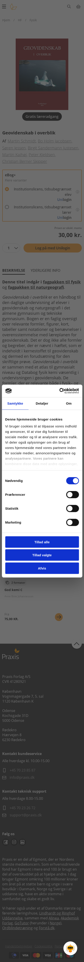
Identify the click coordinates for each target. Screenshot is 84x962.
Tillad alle (42, 542)
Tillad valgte (42, 555)
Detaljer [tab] (42, 403)
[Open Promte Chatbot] (70, 948)
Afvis (42, 568)
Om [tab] (69, 403)
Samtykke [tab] (15, 403)
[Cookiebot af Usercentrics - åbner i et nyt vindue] (60, 391)
